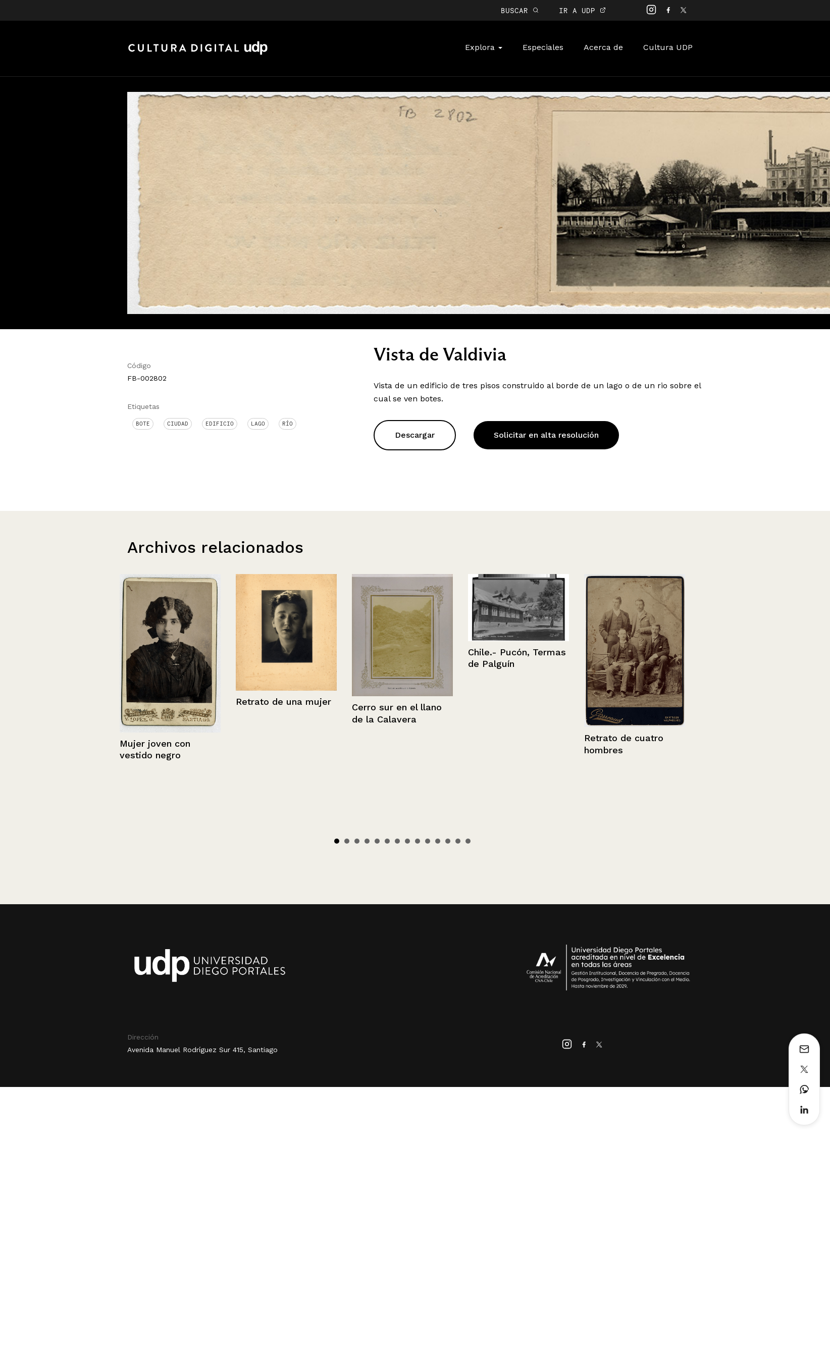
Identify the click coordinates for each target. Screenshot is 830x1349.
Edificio (219, 423)
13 (457, 841)
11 (437, 841)
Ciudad (177, 423)
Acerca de (603, 47)
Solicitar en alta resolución (546, 435)
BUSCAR (520, 10)
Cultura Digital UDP (198, 53)
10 (427, 841)
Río (287, 423)
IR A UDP (582, 10)
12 (447, 841)
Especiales (543, 47)
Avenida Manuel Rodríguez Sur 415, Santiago (202, 1050)
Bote (143, 423)
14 (468, 841)
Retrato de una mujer (283, 701)
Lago (258, 423)
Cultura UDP (668, 47)
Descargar (415, 435)
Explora (483, 47)
